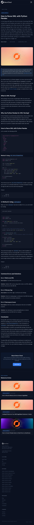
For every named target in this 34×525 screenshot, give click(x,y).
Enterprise (4, 463)
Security (3, 513)
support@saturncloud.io (6, 450)
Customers (4, 505)
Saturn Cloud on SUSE (6, 480)
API (2, 461)
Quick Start (4, 459)
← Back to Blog (4, 9)
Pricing (3, 464)
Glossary (3, 500)
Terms (27, 521)
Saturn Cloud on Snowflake (7, 486)
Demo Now (17, 364)
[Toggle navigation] (31, 2)
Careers (3, 511)
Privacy (30, 521)
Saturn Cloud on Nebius (7, 476)
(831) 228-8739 (5, 452)
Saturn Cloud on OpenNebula (8, 471)
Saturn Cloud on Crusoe (7, 478)
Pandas (15, 89)
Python (11, 89)
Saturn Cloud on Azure (6, 488)
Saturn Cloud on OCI (6, 491)
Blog (3, 498)
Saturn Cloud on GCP (6, 489)
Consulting (4, 503)
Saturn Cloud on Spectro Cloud (8, 473)
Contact (3, 515)
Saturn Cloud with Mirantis (7, 475)
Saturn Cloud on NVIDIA (6, 482)
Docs (3, 501)
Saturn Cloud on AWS (6, 484)
